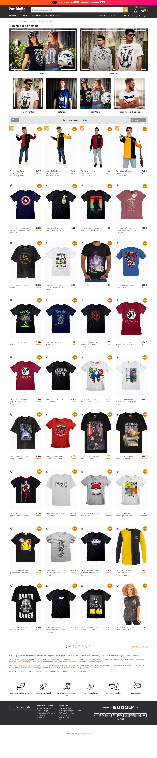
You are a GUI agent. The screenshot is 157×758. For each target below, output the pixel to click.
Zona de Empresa (65, 717)
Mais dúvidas (41, 717)
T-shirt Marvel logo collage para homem (55, 514)
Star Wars (95, 112)
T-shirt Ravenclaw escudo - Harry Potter (55, 343)
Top (100, 16)
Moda (39, 22)
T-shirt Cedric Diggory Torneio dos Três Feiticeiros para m (54, 173)
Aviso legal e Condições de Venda (70, 711)
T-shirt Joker (85, 285)
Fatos (24, 16)
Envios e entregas (42, 711)
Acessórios (36, 16)
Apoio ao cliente (22, 707)
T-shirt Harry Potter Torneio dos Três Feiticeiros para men (18, 173)
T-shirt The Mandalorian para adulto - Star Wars (90, 229)
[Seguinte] (90, 646)
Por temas (14, 16)
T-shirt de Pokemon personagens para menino (125, 514)
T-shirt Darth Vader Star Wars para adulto (19, 457)
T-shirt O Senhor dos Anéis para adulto (20, 286)
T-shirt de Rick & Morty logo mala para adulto (54, 229)
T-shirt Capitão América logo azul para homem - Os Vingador (20, 230)
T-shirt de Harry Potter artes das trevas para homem (54, 572)
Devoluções (41, 715)
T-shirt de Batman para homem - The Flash (89, 628)
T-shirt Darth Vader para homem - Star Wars (90, 457)
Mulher (43, 73)
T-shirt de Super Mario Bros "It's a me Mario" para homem (126, 401)
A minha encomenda (44, 708)
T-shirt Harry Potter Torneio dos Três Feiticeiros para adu (89, 173)
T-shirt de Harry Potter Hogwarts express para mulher (124, 344)
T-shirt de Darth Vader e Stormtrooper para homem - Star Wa (55, 629)
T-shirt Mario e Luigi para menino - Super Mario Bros (91, 400)
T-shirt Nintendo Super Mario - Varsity (124, 286)
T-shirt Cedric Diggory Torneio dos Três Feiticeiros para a (124, 173)
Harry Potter (28, 112)
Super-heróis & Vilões (129, 112)
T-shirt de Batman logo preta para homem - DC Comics (89, 572)
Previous (9, 95)
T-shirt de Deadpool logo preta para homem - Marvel (90, 344)
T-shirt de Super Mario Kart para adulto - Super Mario (55, 287)
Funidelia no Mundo (65, 708)
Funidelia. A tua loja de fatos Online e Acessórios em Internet (17, 10)
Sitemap (62, 720)
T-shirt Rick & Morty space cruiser (20, 343)
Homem (113, 73)
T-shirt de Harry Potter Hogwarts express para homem (18, 401)
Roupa (44, 22)
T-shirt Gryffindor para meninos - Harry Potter (54, 457)
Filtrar (14, 120)
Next (147, 95)
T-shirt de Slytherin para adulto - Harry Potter (125, 628)
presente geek (26, 659)
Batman (62, 112)
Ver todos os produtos (140, 646)
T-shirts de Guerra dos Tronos (64, 665)
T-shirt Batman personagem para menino (20, 514)
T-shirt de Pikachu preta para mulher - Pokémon (19, 571)
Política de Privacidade (66, 713)
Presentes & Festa (52, 16)
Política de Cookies (65, 715)
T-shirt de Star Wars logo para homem (55, 400)
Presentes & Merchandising (26, 22)
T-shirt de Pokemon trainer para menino (91, 514)
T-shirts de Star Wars (22, 665)
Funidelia (12, 22)
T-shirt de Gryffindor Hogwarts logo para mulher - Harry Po (126, 230)
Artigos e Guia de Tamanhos (46, 713)
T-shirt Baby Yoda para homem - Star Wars (124, 457)
